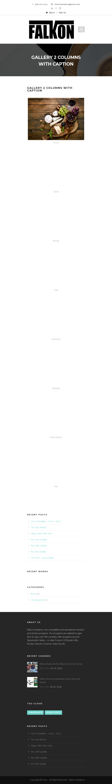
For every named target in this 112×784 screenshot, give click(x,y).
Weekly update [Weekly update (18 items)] (53, 712)
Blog (33, 594)
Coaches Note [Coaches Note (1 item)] (35, 712)
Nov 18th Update (39, 545)
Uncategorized (38, 600)
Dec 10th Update (39, 539)
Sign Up (62, 12)
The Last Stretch (38, 527)
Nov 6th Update (38, 552)
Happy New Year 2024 (41, 533)
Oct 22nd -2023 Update (42, 558)
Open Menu (81, 29)
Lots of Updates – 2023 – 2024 (46, 521)
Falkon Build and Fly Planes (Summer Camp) (61, 664)
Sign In (52, 12)
